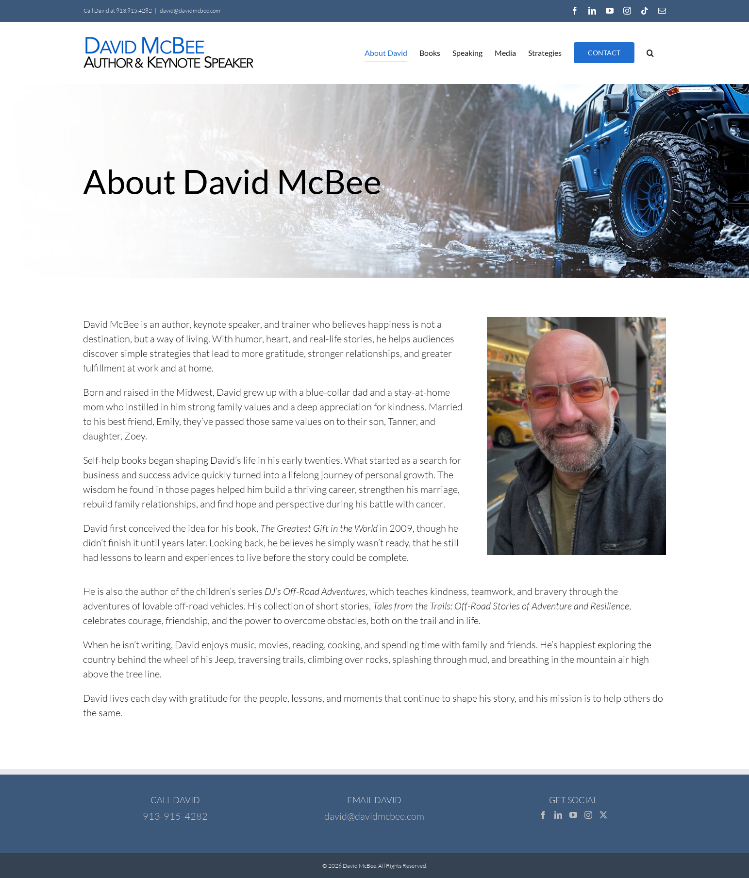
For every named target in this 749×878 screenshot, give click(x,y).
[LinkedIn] (558, 815)
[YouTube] (573, 815)
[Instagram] (588, 815)
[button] (650, 53)
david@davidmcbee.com (190, 10)
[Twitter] (603, 815)
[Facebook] (543, 815)
